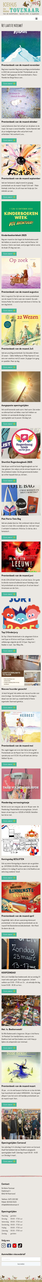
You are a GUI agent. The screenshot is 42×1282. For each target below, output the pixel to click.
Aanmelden (21, 1264)
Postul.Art (36, 1281)
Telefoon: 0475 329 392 (10, 1199)
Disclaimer (29, 1281)
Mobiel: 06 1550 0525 (9, 1202)
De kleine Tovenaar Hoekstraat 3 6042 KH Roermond (8, 1191)
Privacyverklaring (21, 1281)
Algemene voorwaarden (9, 1281)
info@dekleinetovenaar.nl (10, 1204)
